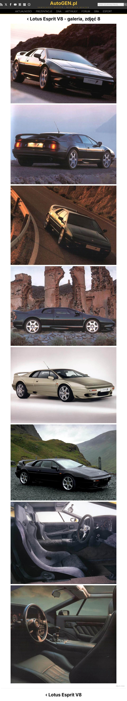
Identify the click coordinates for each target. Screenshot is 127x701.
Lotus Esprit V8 (46, 18)
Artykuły (71, 11)
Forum (85, 11)
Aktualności (23, 11)
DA (58, 11)
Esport (107, 11)
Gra (96, 11)
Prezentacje (44, 11)
